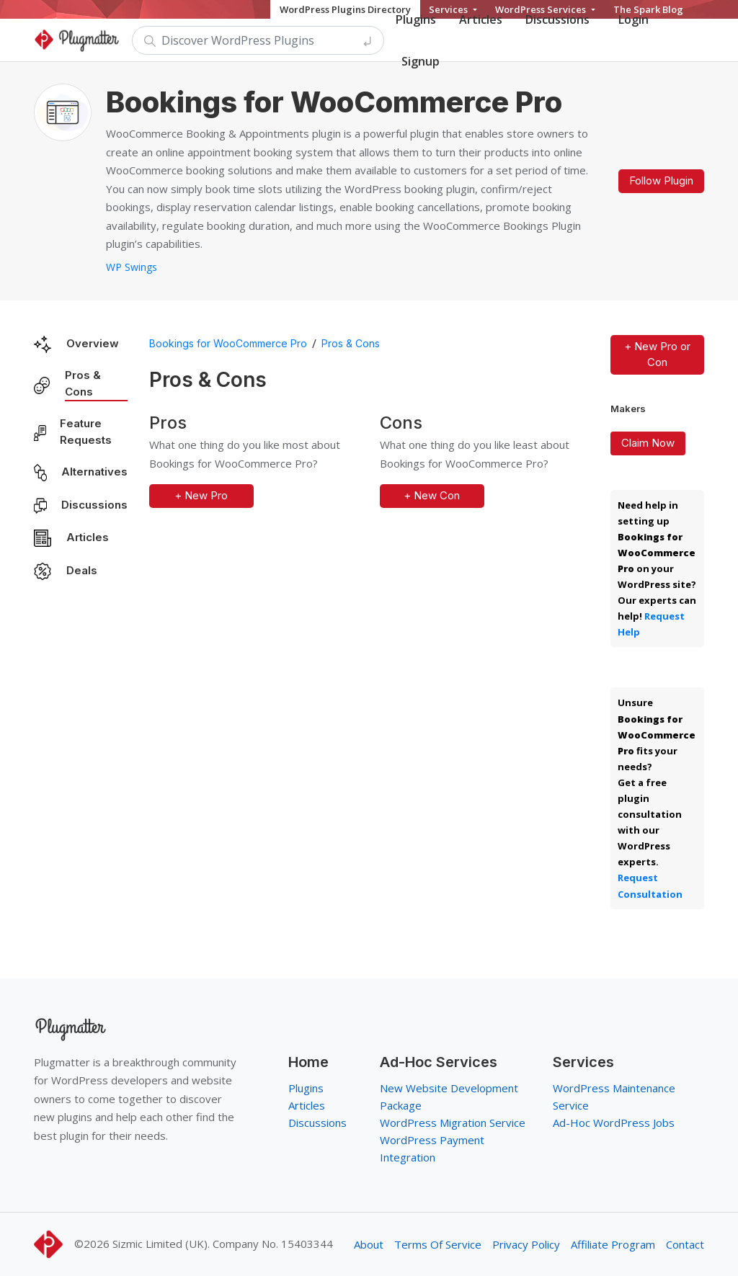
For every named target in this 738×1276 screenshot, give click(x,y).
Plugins (306, 1088)
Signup (420, 61)
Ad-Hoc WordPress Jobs (614, 1122)
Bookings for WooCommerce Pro (228, 343)
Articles (87, 537)
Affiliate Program (613, 1244)
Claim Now (648, 443)
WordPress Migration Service (452, 1122)
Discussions (94, 505)
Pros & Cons (83, 383)
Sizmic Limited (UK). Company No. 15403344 (222, 1243)
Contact (685, 1244)
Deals (81, 570)
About (368, 1244)
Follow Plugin (661, 180)
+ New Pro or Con (657, 354)
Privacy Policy (526, 1244)
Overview (92, 343)
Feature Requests (86, 431)
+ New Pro (201, 495)
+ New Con (432, 495)
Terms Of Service (437, 1244)
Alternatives (94, 471)
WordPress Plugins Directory (345, 9)
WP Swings (131, 267)
